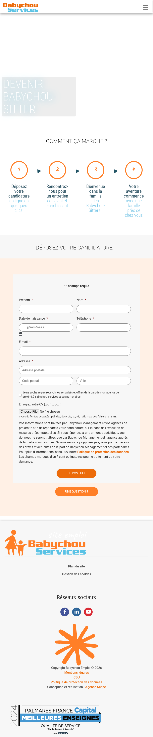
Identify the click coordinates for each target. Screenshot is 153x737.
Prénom (26, 300)
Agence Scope (95, 687)
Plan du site (76, 566)
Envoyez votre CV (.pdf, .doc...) (40, 404)
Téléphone (85, 318)
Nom (81, 300)
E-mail (25, 342)
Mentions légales (76, 672)
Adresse (26, 361)
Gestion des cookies (76, 574)
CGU (77, 677)
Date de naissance (33, 318)
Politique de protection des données (103, 452)
